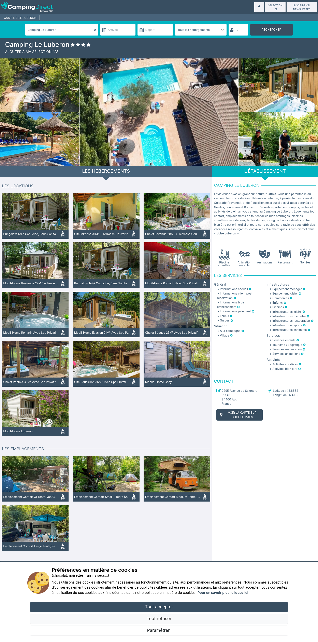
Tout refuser (159, 618)
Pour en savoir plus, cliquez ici (223, 593)
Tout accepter (159, 606)
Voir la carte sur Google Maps (237, 415)
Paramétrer (159, 630)
